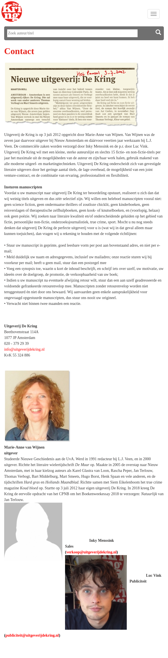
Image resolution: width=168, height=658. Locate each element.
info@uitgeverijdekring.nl (24, 349)
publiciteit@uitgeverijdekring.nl (32, 635)
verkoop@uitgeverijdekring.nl (91, 552)
